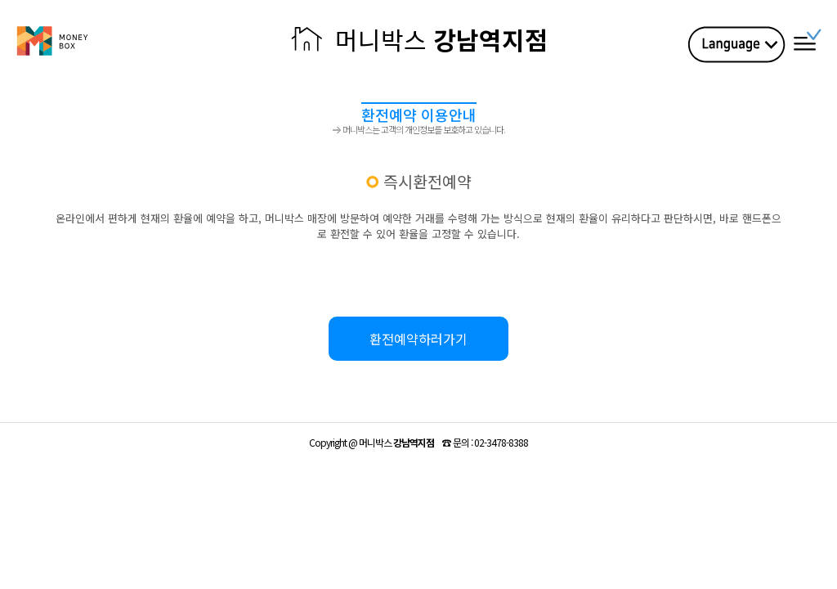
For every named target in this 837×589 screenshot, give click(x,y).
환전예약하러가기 (418, 338)
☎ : (485, 442)
